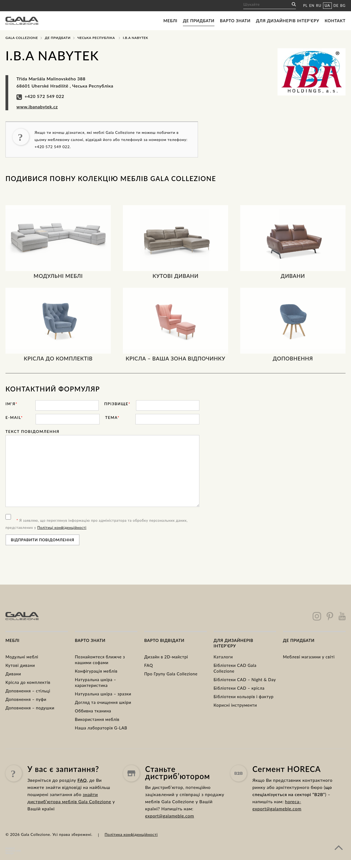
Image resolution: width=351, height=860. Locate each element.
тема (112, 417)
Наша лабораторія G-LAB (101, 727)
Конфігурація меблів (96, 671)
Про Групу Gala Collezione (170, 673)
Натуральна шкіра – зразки (103, 693)
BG (343, 5)
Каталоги (223, 656)
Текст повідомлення (32, 431)
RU (318, 5)
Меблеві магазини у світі (309, 656)
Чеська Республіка (96, 38)
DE (336, 5)
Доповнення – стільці (27, 690)
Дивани (13, 673)
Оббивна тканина (93, 710)
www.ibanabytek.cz (37, 106)
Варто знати (235, 20)
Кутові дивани (20, 665)
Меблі (170, 20)
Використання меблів (97, 719)
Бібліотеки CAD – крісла (239, 688)
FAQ (148, 665)
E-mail (14, 417)
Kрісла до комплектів (27, 682)
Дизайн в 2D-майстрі (166, 656)
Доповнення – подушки (29, 707)
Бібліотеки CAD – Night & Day (245, 679)
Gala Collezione (21, 38)
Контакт (335, 20)
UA (327, 5)
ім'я (11, 403)
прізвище (117, 403)
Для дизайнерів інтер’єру (287, 20)
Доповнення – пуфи (25, 699)
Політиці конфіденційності (61, 527)
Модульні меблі (21, 656)
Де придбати (198, 20)
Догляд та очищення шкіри (103, 702)
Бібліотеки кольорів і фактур (244, 696)
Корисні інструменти (235, 705)
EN (312, 5)
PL (305, 5)
